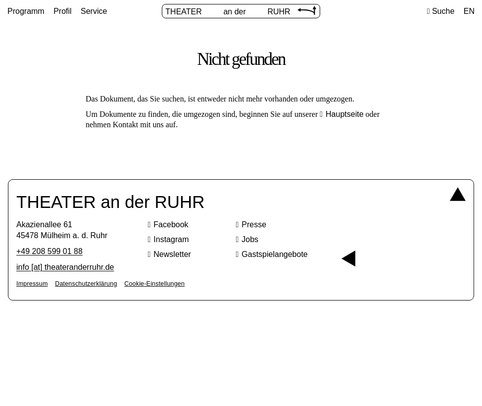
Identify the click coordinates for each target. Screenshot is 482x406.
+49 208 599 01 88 (49, 251)
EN (469, 11)
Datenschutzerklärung (86, 283)
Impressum (32, 283)
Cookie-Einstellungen (154, 283)
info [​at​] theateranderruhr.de (65, 267)
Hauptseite (345, 114)
